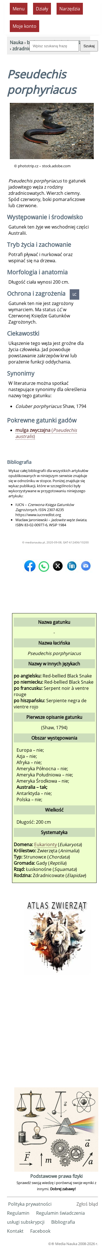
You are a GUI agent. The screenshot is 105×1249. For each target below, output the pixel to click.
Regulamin (18, 1213)
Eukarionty (45, 844)
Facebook (40, 1231)
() (46, 433)
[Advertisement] (52, 1033)
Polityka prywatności (30, 1204)
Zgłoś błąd (87, 1204)
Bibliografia (63, 1222)
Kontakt (15, 1231)
